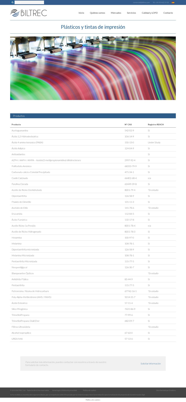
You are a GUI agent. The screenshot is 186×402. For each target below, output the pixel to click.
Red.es (43, 395)
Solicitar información (151, 363)
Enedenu (172, 390)
